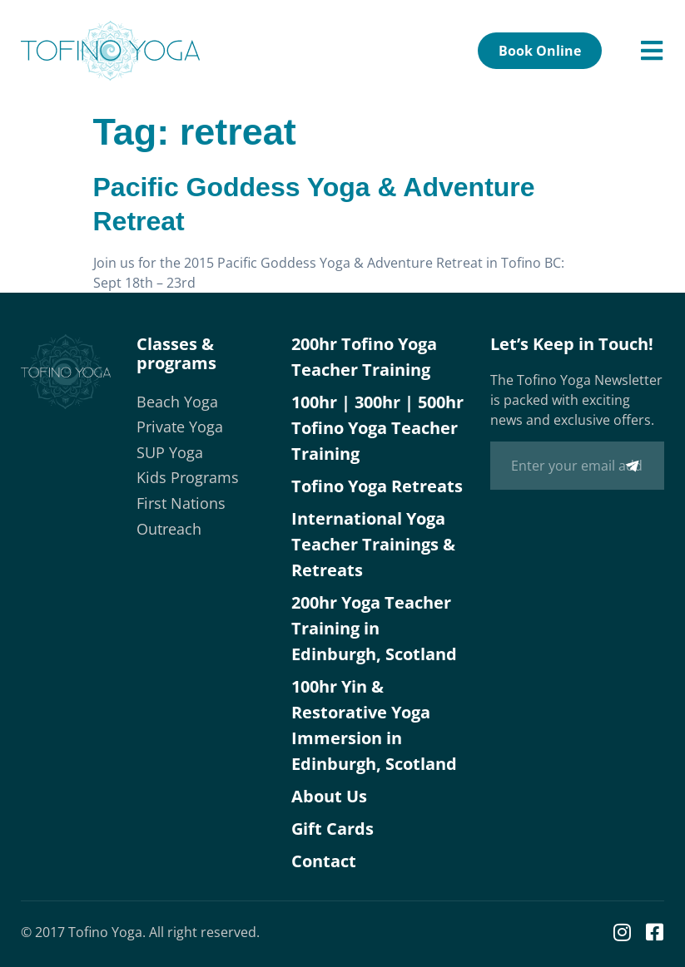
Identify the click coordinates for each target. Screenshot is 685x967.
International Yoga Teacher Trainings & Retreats (373, 544)
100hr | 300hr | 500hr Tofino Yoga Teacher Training (377, 428)
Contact (323, 861)
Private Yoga (180, 427)
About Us (329, 796)
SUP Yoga (170, 452)
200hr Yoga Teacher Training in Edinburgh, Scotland (374, 628)
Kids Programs (188, 477)
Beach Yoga (177, 402)
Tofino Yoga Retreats (377, 486)
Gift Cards (332, 828)
